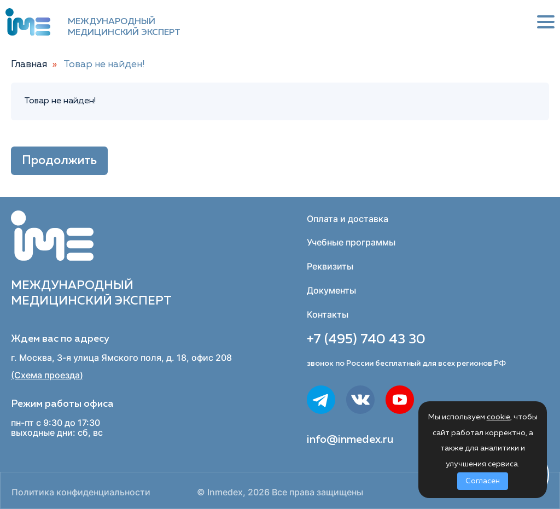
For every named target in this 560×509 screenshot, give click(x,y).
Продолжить (59, 161)
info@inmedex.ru (350, 439)
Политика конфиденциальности (80, 492)
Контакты (327, 314)
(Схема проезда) (47, 375)
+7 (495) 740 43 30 (366, 339)
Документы (331, 290)
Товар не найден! (104, 64)
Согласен (482, 481)
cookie (498, 417)
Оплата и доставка (347, 218)
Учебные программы (351, 242)
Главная (29, 64)
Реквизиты (330, 266)
